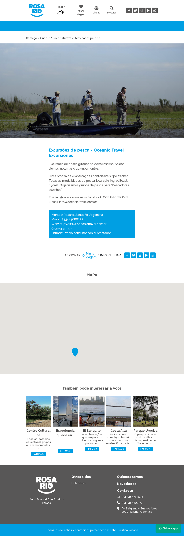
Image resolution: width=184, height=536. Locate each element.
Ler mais (39, 454)
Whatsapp (168, 528)
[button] (75, 352)
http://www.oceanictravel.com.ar (83, 224)
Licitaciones (78, 483)
